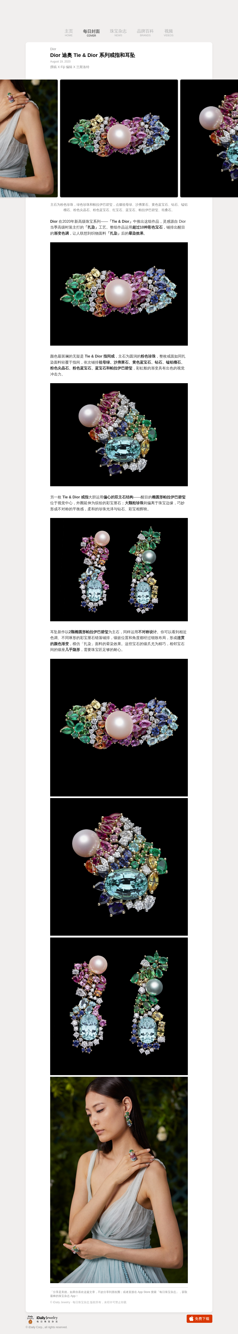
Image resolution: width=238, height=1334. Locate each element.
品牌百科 (145, 33)
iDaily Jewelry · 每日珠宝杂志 (45, 1320)
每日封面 (91, 33)
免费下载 (199, 1319)
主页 (69, 33)
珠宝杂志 (118, 33)
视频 (169, 33)
